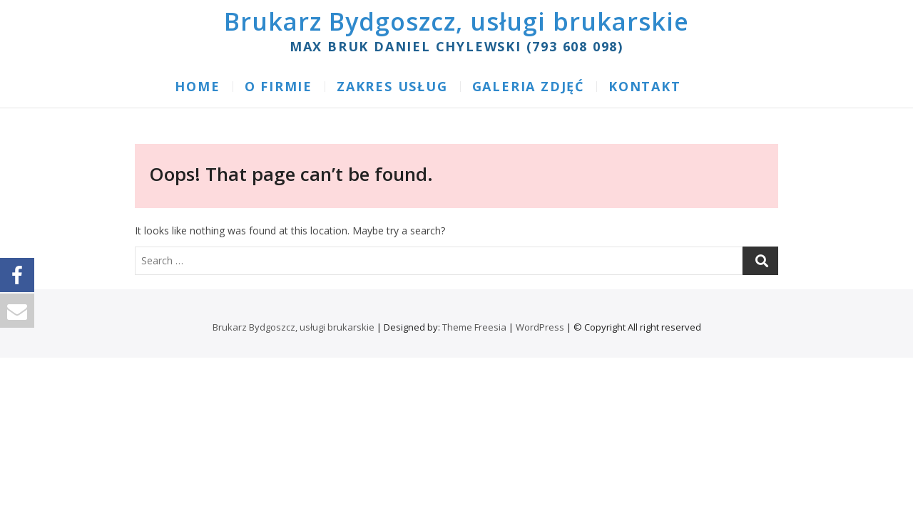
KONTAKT (644, 86)
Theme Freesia (474, 327)
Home (197, 86)
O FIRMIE (278, 86)
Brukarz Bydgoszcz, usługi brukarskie (456, 21)
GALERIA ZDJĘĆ (528, 86)
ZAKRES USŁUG (392, 86)
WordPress (540, 327)
